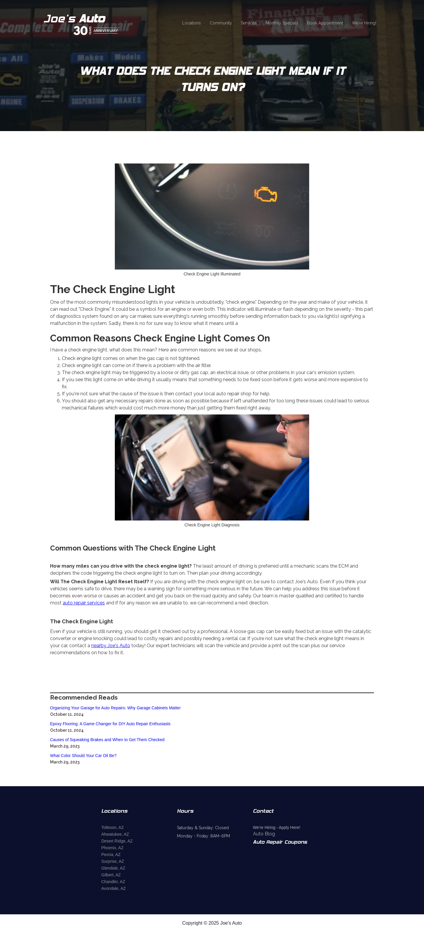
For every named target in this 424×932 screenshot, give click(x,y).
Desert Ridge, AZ (117, 841)
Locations (191, 23)
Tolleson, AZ (112, 827)
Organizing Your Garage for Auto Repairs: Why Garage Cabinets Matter (115, 707)
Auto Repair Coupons (280, 842)
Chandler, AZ (113, 881)
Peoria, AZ (110, 854)
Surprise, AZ (112, 861)
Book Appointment (325, 23)
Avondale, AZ (113, 888)
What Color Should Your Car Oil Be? (83, 755)
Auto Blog (264, 834)
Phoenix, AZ (112, 847)
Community (221, 23)
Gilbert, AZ (111, 874)
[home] (89, 23)
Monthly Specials (282, 23)
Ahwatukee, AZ (115, 834)
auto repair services (84, 603)
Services (249, 23)
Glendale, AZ (113, 868)
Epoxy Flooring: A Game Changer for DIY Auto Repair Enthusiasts (110, 723)
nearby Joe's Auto (110, 645)
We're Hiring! (364, 23)
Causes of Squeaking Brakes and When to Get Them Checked (107, 739)
